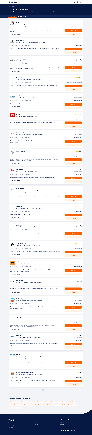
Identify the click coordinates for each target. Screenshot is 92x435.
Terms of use (11, 427)
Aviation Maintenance (63, 402)
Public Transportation (28, 404)
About (35, 422)
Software (36, 424)
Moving (72, 402)
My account (62, 422)
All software (13, 16)
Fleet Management (14, 402)
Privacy (9, 422)
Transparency (11, 425)
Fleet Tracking (48, 404)
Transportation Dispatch (43, 402)
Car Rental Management (15, 407)
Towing (64, 404)
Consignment (57, 404)
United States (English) (70, 430)
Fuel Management (72, 404)
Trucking (53, 402)
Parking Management (15, 404)
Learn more (73, 30)
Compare (74, 34)
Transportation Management (28, 402)
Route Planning (38, 404)
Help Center (62, 424)
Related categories (23, 16)
